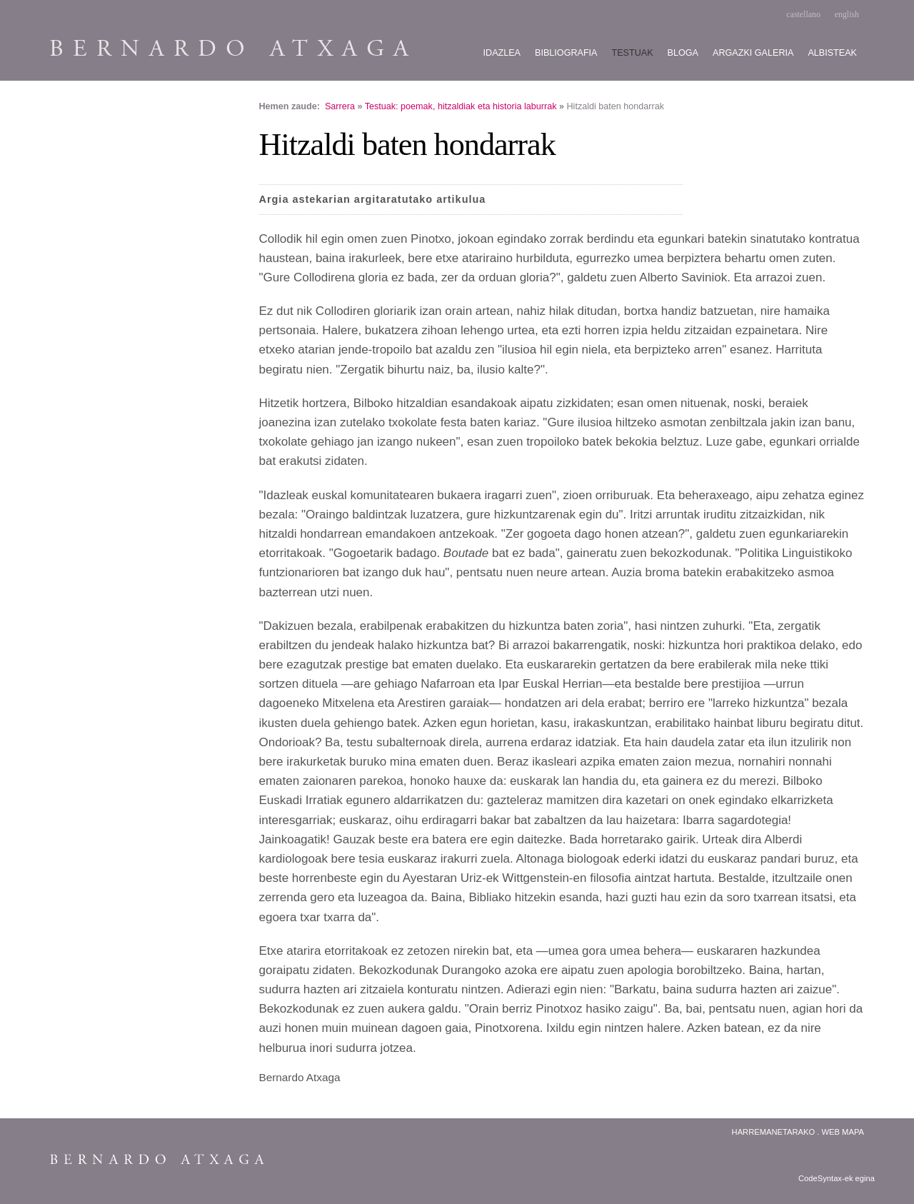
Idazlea (502, 53)
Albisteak (832, 53)
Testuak (632, 53)
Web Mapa (843, 1132)
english (847, 14)
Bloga (683, 53)
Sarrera (340, 106)
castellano (803, 14)
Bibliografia (566, 53)
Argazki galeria (753, 53)
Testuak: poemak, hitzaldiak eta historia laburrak (461, 106)
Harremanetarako (773, 1132)
